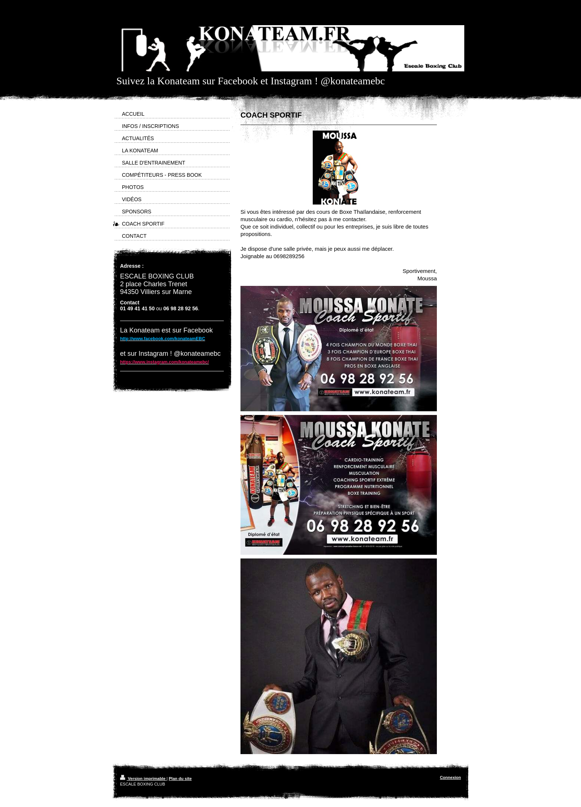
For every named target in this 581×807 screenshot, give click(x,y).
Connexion (450, 777)
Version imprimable (143, 778)
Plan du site (180, 778)
